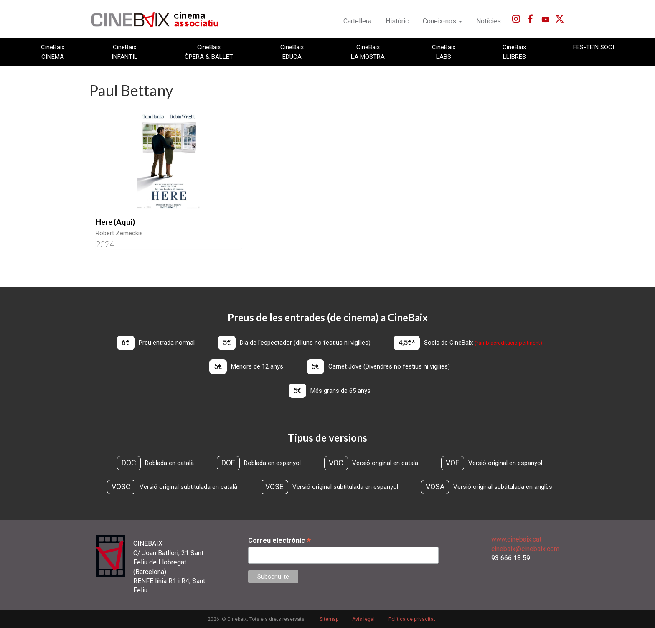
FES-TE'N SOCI (593, 47)
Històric (397, 21)
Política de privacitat (411, 619)
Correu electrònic (279, 540)
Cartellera (357, 21)
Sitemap (329, 619)
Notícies (488, 21)
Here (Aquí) (115, 221)
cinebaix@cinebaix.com (525, 549)
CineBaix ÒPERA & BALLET (209, 51)
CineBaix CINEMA (52, 51)
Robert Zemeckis (119, 233)
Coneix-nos (442, 21)
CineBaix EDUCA (292, 51)
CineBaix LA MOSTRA (368, 51)
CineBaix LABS (443, 51)
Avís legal (363, 619)
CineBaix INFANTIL (124, 51)
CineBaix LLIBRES (514, 51)
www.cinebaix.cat (516, 539)
